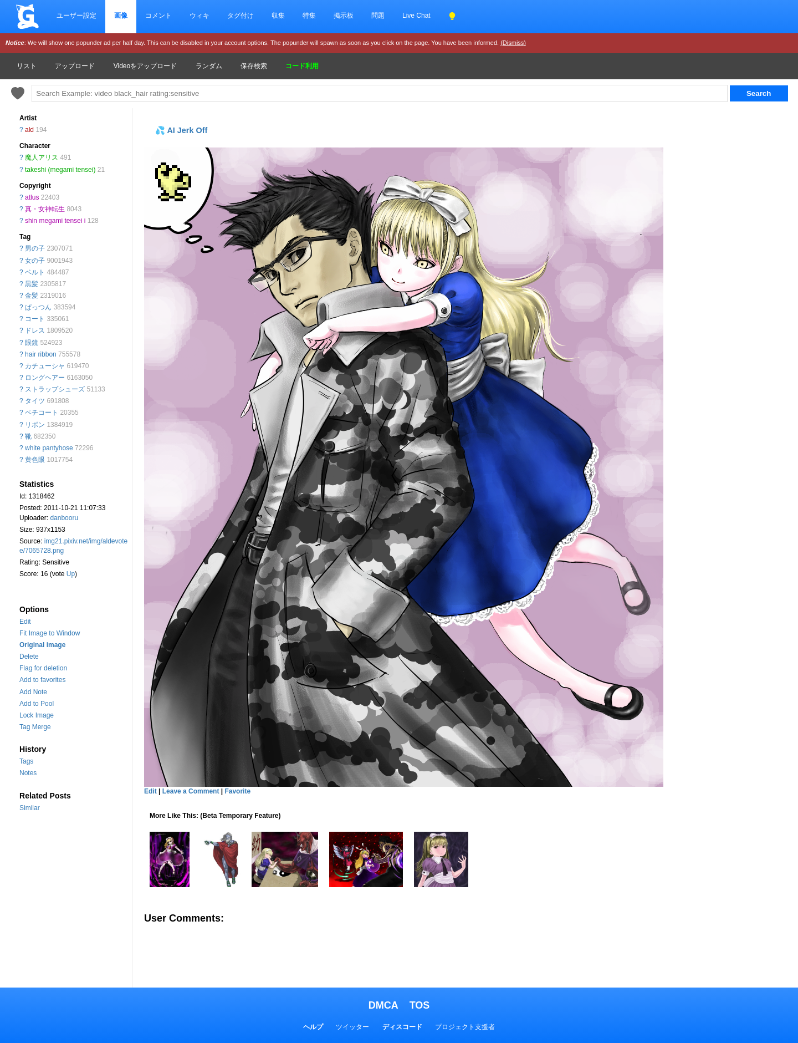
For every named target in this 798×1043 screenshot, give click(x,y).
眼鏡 (31, 343)
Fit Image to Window (49, 633)
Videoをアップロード (145, 66)
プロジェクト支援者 (465, 1027)
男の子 (35, 248)
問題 (378, 15)
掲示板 (344, 15)
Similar (29, 808)
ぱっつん (38, 307)
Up (70, 574)
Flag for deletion (43, 668)
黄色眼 (35, 460)
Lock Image (36, 715)
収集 (278, 15)
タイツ (35, 401)
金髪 (31, 295)
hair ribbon (41, 354)
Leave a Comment (190, 791)
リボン (35, 425)
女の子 (35, 260)
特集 (309, 15)
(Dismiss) (513, 42)
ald (29, 130)
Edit (25, 621)
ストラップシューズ (55, 389)
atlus (32, 197)
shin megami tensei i (55, 221)
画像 (120, 15)
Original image (42, 645)
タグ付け (240, 15)
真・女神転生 (45, 209)
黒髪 (31, 284)
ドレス (35, 330)
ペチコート (41, 412)
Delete (29, 656)
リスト (27, 66)
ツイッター (352, 1027)
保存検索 (254, 66)
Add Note (33, 692)
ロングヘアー (45, 377)
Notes (28, 773)
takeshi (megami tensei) (60, 170)
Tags (26, 761)
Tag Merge (35, 727)
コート (35, 319)
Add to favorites (42, 680)
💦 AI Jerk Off (181, 130)
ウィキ (199, 15)
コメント (158, 15)
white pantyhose (49, 448)
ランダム (209, 66)
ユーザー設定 (76, 15)
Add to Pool (36, 704)
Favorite (237, 791)
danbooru (64, 518)
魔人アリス (41, 157)
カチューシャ (45, 366)
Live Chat (416, 15)
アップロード (75, 66)
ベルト (35, 272)
